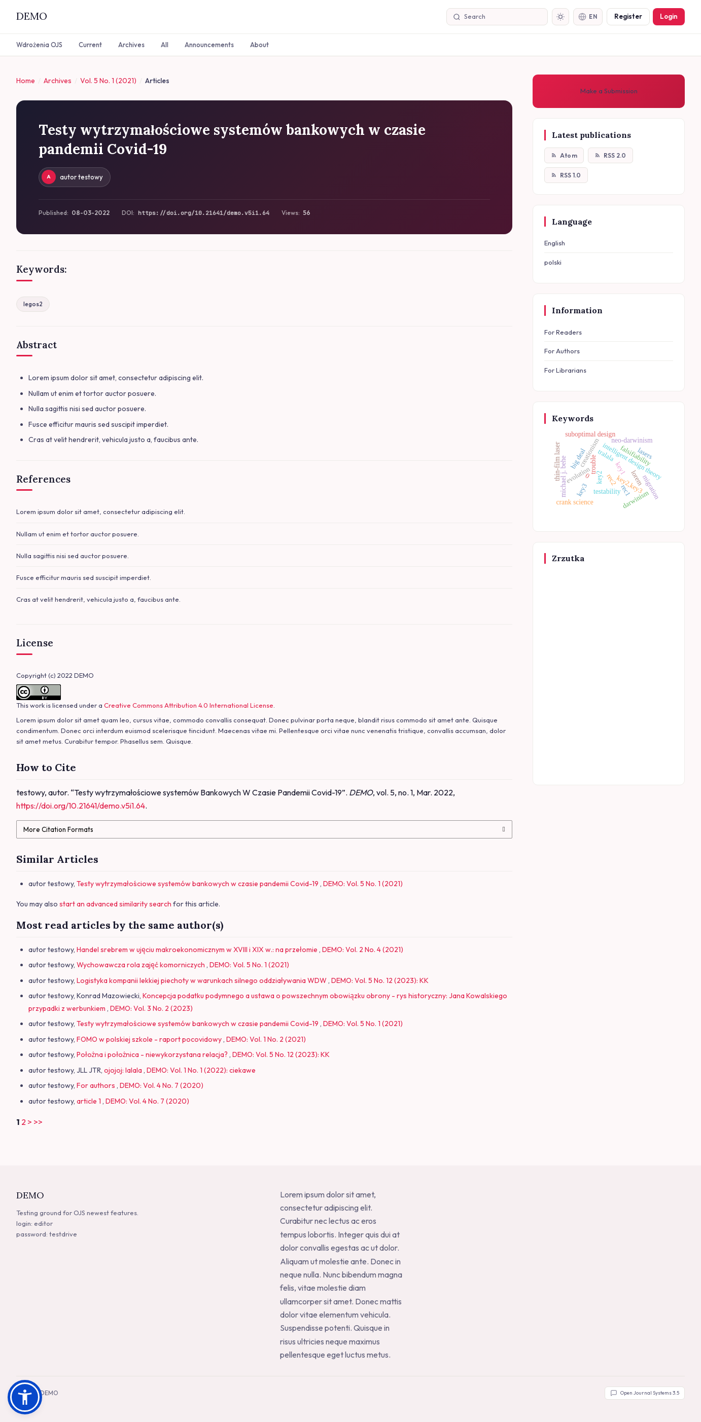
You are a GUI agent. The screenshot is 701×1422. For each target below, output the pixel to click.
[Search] (501, 16)
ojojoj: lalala (124, 1070)
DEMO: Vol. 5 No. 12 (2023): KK (380, 980)
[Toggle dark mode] (559, 16)
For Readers (563, 332)
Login (669, 16)
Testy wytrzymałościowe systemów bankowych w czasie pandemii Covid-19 (198, 883)
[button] (25, 1397)
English (554, 243)
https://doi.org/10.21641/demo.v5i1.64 (203, 213)
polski (553, 263)
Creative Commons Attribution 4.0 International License (188, 706)
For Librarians (565, 371)
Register (628, 16)
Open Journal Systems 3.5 (644, 1393)
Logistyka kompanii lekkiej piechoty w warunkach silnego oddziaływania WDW (202, 980)
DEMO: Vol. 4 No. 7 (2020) (161, 1085)
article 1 (89, 1101)
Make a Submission (609, 91)
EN (587, 17)
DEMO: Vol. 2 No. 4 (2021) (362, 949)
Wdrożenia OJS (39, 45)
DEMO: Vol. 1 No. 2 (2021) (266, 1039)
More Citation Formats (58, 829)
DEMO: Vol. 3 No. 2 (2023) (151, 1008)
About (259, 45)
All (164, 45)
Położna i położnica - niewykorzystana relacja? (153, 1054)
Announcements (209, 45)
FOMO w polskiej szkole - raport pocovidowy (150, 1039)
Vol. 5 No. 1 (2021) (108, 80)
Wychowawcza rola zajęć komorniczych (141, 964)
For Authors (562, 351)
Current (90, 45)
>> (38, 1122)
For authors (97, 1085)
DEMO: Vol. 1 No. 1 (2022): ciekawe (201, 1070)
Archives (131, 45)
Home (25, 80)
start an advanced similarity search (115, 903)
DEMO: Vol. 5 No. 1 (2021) (363, 883)
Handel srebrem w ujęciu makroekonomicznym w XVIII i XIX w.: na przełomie (198, 949)
